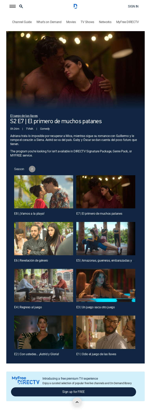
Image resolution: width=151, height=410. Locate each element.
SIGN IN (133, 6)
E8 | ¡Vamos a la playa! (29, 213)
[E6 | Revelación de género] (43, 238)
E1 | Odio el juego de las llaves (96, 354)
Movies (71, 22)
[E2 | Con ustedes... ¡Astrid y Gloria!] (43, 332)
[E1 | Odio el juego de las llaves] (105, 332)
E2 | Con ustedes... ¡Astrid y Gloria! (36, 354)
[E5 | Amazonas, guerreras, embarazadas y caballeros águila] (105, 238)
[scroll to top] (77, 402)
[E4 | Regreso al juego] (43, 285)
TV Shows (87, 22)
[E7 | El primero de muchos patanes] (105, 192)
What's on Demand (49, 22)
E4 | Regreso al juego (28, 307)
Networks (105, 22)
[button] (12, 6)
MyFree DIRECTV (127, 22)
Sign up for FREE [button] (73, 392)
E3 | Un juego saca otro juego (95, 307)
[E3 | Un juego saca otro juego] (105, 285)
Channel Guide (22, 22)
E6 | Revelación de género (31, 260)
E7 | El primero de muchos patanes (99, 213)
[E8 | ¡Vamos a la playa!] (43, 192)
